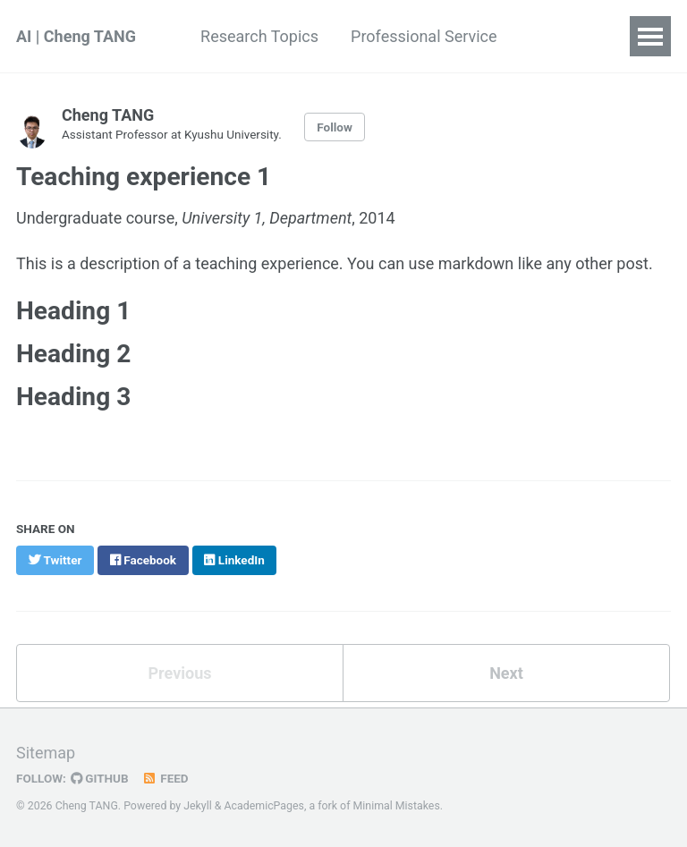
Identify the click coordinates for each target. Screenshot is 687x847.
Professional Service (424, 36)
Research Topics (259, 36)
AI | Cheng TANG (76, 36)
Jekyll (197, 806)
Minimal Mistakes (396, 806)
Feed (165, 778)
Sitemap (45, 752)
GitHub (100, 778)
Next (506, 673)
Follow (334, 127)
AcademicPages (264, 806)
